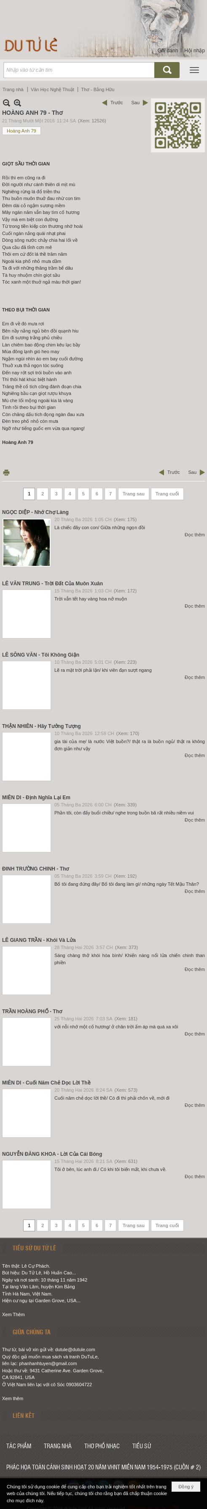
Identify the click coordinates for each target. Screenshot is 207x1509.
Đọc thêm (195, 534)
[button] (194, 70)
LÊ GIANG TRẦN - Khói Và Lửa (39, 940)
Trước (116, 102)
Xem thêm (12, 1398)
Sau (135, 102)
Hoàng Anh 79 (21, 130)
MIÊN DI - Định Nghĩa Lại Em (36, 797)
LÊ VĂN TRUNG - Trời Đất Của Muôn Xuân (52, 584)
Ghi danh (168, 51)
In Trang (6, 472)
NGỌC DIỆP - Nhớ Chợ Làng (35, 512)
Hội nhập (194, 51)
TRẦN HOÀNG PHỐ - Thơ (32, 1011)
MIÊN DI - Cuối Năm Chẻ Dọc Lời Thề (46, 1083)
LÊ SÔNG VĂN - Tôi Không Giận (40, 655)
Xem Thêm (13, 1314)
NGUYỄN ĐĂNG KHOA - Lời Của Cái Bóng (52, 1154)
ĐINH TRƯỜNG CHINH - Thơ (35, 869)
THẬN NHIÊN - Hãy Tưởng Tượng (41, 726)
